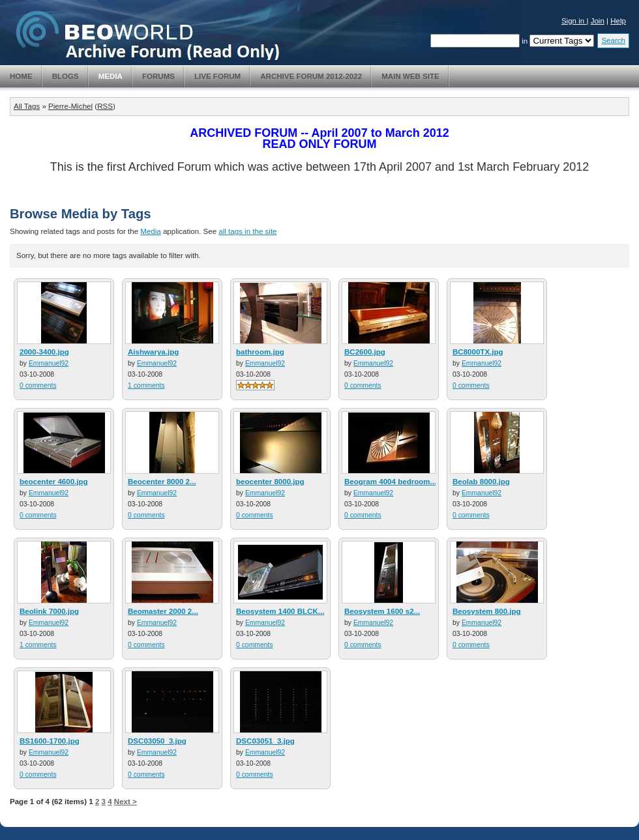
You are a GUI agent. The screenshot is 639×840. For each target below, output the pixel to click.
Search (613, 40)
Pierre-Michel (70, 106)
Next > (125, 801)
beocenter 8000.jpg (270, 481)
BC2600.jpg (364, 352)
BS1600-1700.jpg (50, 741)
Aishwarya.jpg (153, 352)
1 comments (146, 385)
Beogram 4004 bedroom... (390, 481)
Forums (158, 76)
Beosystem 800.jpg (487, 611)
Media (110, 76)
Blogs (65, 76)
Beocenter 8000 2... (162, 481)
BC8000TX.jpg (478, 352)
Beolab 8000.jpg (481, 481)
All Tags (27, 106)
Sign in (574, 21)
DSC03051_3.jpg (265, 741)
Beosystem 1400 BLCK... (280, 611)
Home (21, 76)
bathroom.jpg (260, 352)
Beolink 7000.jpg (49, 611)
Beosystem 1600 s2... (382, 611)
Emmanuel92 (48, 363)
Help (618, 21)
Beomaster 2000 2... (163, 611)
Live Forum (217, 76)
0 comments (38, 385)
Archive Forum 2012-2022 (311, 76)
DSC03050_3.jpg (157, 741)
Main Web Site (410, 76)
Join (597, 21)
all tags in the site (247, 231)
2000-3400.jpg (44, 352)
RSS (105, 106)
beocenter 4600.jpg (54, 481)
